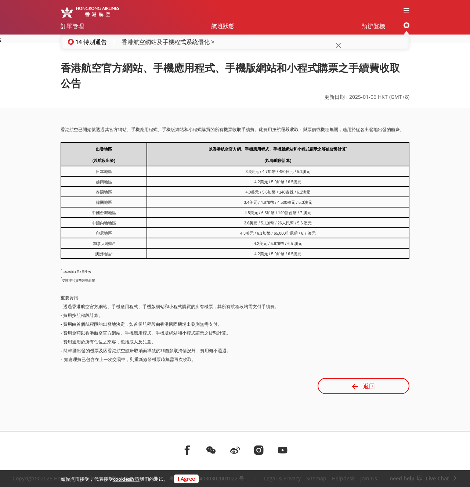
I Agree (186, 478)
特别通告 (95, 42)
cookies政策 (126, 479)
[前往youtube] (282, 450)
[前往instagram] (259, 450)
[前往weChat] (211, 450)
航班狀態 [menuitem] (223, 26)
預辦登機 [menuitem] (373, 26)
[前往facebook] (187, 450)
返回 (363, 386)
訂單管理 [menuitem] (72, 26)
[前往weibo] (235, 450)
